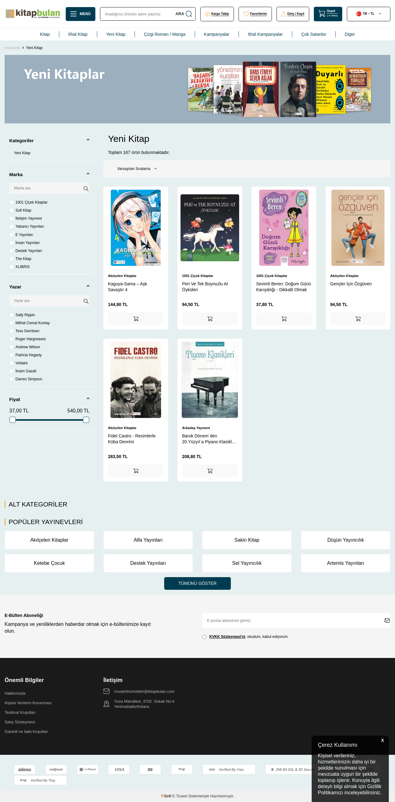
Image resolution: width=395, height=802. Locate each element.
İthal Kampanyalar (265, 34)
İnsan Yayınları (24, 243)
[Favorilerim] (255, 14)
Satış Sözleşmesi (20, 722)
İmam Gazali (22, 371)
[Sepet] (328, 14)
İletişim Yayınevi (25, 218)
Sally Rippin (22, 315)
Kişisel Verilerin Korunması (28, 703)
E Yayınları (21, 235)
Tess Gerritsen (24, 331)
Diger (350, 34)
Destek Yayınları (25, 251)
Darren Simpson (25, 379)
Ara (183, 14)
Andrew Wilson (24, 347)
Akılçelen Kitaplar (122, 276)
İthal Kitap (77, 34)
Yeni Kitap (116, 34)
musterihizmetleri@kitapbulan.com (144, 691)
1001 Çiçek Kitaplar (28, 202)
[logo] (33, 14)
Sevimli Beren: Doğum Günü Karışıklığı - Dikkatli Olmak (283, 286)
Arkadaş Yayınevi (196, 428)
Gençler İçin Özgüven (351, 283)
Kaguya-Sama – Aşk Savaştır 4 (127, 286)
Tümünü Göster (197, 583)
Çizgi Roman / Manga (164, 34)
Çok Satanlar (313, 34)
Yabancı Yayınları (26, 226)
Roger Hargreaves (27, 339)
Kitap (45, 34)
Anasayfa (12, 48)
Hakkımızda (15, 693)
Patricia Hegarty (25, 355)
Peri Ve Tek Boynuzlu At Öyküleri (205, 286)
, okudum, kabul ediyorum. (245, 637)
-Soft (166, 796)
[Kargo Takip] (217, 14)
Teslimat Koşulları (20, 712)
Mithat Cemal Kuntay (29, 323)
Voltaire (18, 363)
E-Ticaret (180, 796)
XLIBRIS (19, 267)
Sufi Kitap (20, 210)
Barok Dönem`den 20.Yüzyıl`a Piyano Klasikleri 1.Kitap (209, 438)
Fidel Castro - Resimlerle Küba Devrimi (132, 438)
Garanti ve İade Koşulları (26, 731)
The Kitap (20, 259)
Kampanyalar (217, 34)
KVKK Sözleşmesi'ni (227, 637)
